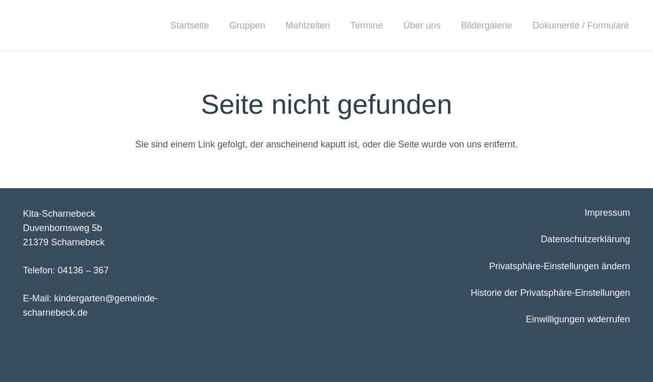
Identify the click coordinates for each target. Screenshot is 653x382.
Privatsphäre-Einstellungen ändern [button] (559, 266)
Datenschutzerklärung (585, 239)
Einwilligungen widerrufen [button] (578, 319)
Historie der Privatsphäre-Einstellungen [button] (550, 293)
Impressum (607, 213)
